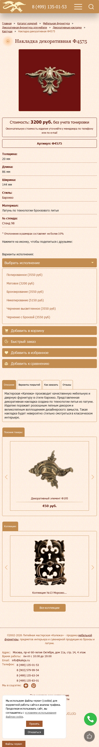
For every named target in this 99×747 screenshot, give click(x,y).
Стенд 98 (8, 223)
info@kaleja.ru (21, 660)
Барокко (7, 197)
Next (93, 477)
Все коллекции (50, 607)
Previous (6, 477)
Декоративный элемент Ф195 (49, 498)
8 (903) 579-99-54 (28, 670)
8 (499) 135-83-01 (28, 680)
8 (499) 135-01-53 (49, 7)
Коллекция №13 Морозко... (49, 592)
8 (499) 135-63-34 (28, 675)
